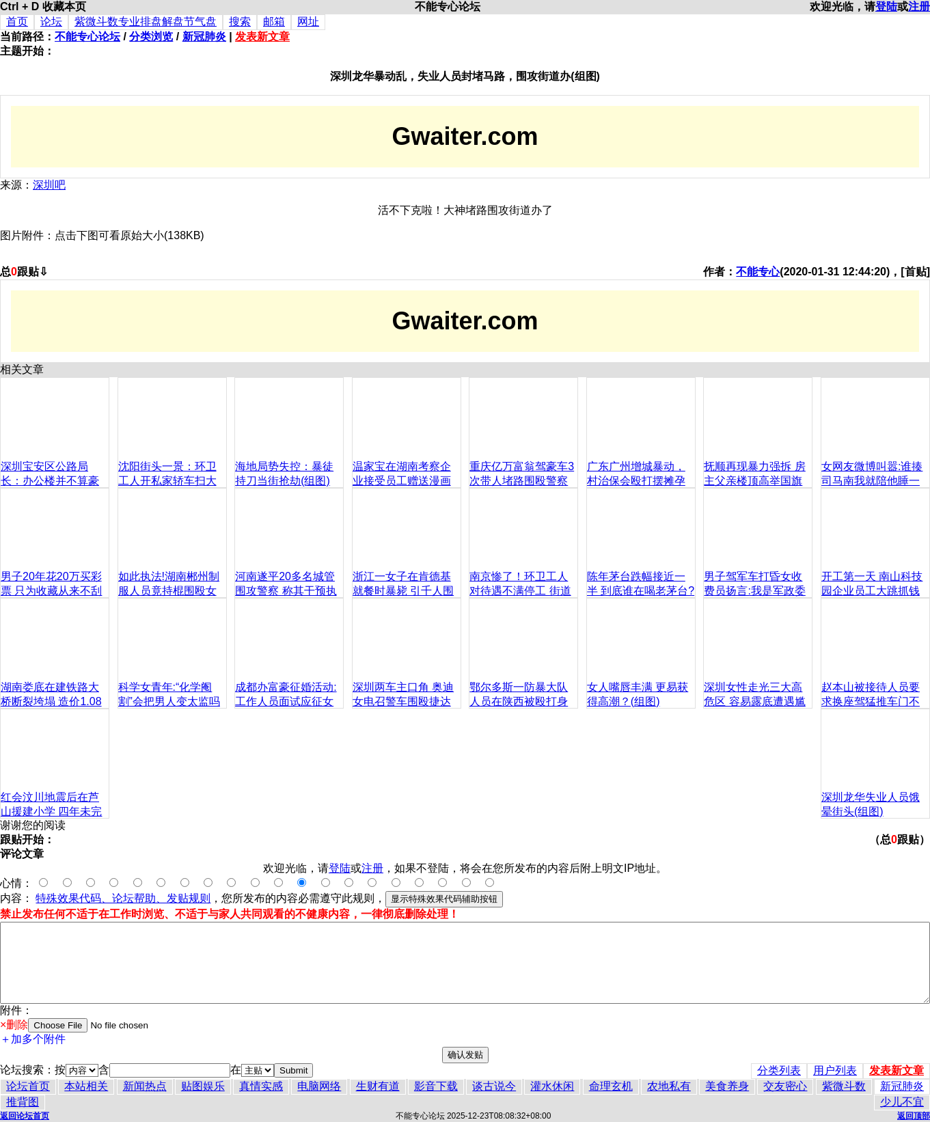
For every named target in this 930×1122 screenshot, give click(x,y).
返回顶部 (913, 1116)
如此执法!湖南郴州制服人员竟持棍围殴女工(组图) (168, 591)
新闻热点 (145, 1086)
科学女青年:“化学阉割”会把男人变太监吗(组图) (169, 701)
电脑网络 (319, 1086)
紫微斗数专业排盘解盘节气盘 (145, 21)
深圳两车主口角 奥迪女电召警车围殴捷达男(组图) (403, 701)
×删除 (14, 1024)
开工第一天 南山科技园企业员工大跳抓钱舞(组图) (871, 591)
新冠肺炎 (204, 36)
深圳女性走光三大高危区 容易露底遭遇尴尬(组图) (754, 701)
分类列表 (779, 1070)
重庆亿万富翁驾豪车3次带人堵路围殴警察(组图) (521, 481)
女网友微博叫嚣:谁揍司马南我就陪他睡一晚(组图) (871, 481)
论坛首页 (28, 1086)
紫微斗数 (844, 1086)
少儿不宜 (902, 1102)
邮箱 (274, 21)
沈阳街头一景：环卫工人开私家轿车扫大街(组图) (167, 481)
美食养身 (727, 1086)
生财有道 (378, 1086)
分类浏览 (151, 36)
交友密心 (785, 1086)
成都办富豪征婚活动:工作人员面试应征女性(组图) (285, 701)
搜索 (240, 21)
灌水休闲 (552, 1086)
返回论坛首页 (24, 1116)
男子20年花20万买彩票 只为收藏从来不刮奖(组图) (51, 591)
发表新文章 (262, 36)
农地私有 (669, 1086)
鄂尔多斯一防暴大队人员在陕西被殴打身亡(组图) (518, 701)
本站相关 (86, 1086)
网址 (308, 21)
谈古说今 (494, 1086)
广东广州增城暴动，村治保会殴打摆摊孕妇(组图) (636, 481)
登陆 (886, 6)
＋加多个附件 (33, 1039)
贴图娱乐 (203, 1086)
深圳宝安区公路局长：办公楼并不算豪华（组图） (50, 481)
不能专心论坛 (87, 36)
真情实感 (261, 1086)
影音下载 (436, 1086)
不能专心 (758, 271)
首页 (17, 21)
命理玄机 (611, 1086)
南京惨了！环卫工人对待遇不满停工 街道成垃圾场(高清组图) (520, 591)
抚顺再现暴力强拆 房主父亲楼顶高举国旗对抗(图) (754, 481)
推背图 (22, 1102)
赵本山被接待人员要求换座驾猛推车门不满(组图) (870, 701)
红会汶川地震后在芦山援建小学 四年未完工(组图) (51, 811)
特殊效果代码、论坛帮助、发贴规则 (123, 898)
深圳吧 (49, 185)
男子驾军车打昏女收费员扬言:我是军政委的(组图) (754, 591)
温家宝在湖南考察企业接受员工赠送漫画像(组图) (402, 481)
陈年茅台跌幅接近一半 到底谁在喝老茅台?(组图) (640, 591)
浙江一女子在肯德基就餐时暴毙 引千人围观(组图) (403, 591)
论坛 (51, 21)
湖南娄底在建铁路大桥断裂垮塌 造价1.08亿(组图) (51, 701)
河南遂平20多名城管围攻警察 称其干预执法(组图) (285, 591)
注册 (919, 6)
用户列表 (835, 1070)
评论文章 (22, 854)
